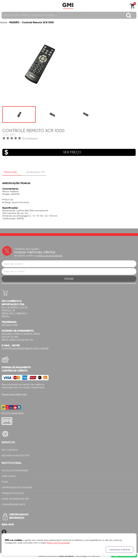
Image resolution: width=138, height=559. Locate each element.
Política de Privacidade (15, 470)
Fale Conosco (10, 450)
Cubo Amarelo (66, 555)
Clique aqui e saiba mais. (14, 394)
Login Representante (13, 504)
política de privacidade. (49, 255)
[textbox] (69, 15)
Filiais (5, 482)
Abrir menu (4, 6)
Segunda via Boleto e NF (15, 455)
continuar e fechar (119, 549)
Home (3, 22)
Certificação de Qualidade (17, 487)
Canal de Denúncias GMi (15, 499)
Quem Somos (9, 476)
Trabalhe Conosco (13, 493)
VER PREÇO (41, 152)
